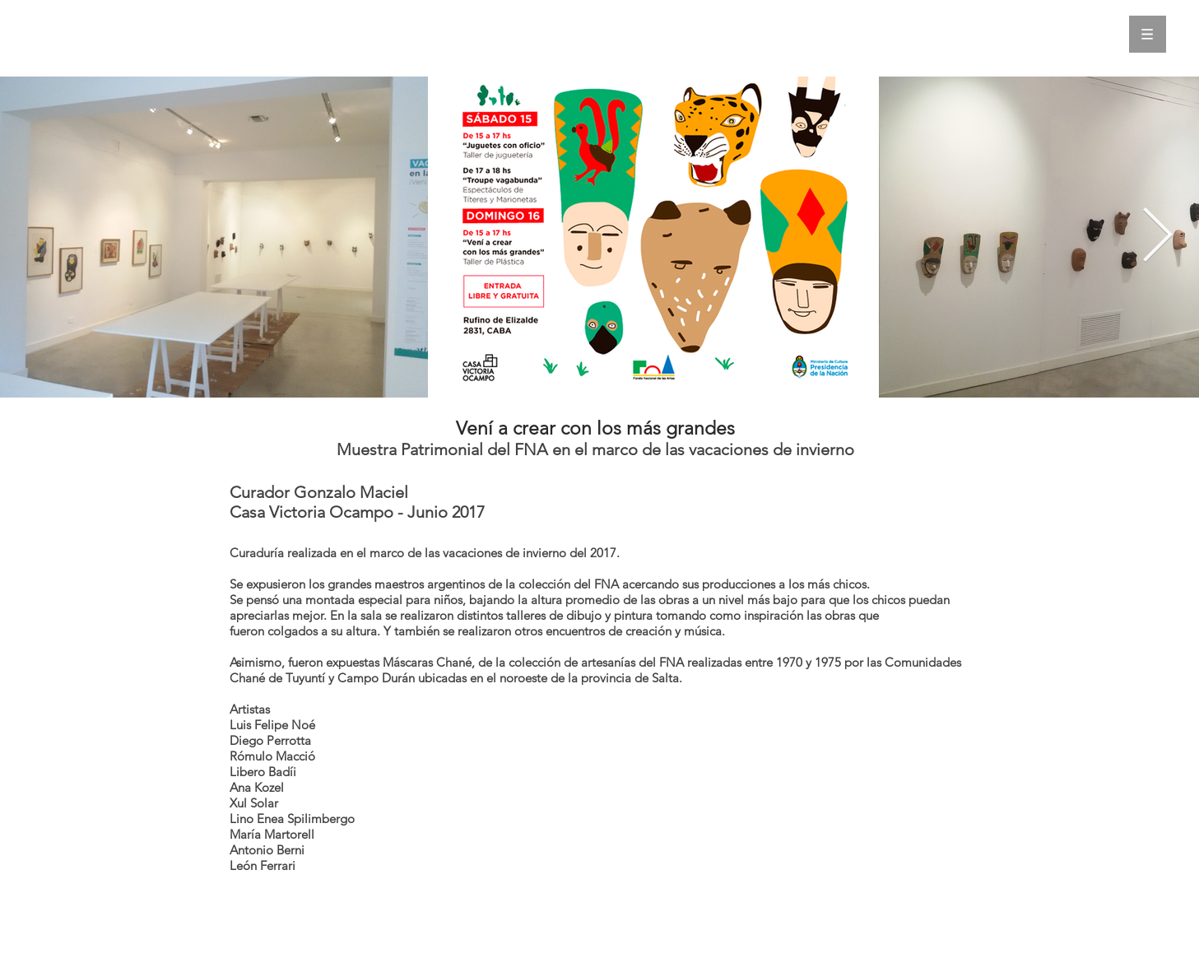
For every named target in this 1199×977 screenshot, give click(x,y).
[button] (1147, 34)
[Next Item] (1157, 236)
